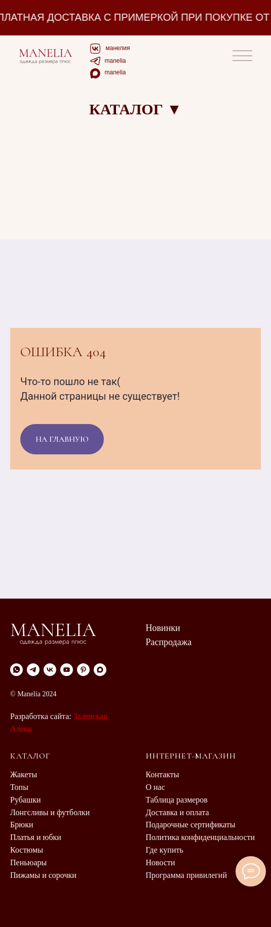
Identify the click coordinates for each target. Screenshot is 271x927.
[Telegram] (33, 669)
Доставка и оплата (177, 812)
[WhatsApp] (16, 669)
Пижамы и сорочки (43, 875)
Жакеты (23, 774)
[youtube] (66, 669)
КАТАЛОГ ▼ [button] (135, 109)
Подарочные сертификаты (191, 824)
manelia (115, 60)
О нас (155, 787)
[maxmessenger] (100, 669)
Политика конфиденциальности (200, 837)
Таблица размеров (177, 799)
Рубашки (25, 799)
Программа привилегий (186, 875)
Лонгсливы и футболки (50, 812)
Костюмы (26, 850)
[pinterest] (83, 669)
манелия (118, 48)
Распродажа (169, 642)
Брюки (21, 824)
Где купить (164, 850)
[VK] (50, 669)
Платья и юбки (35, 837)
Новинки (163, 628)
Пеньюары (28, 862)
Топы (19, 787)
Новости (160, 862)
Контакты (162, 774)
